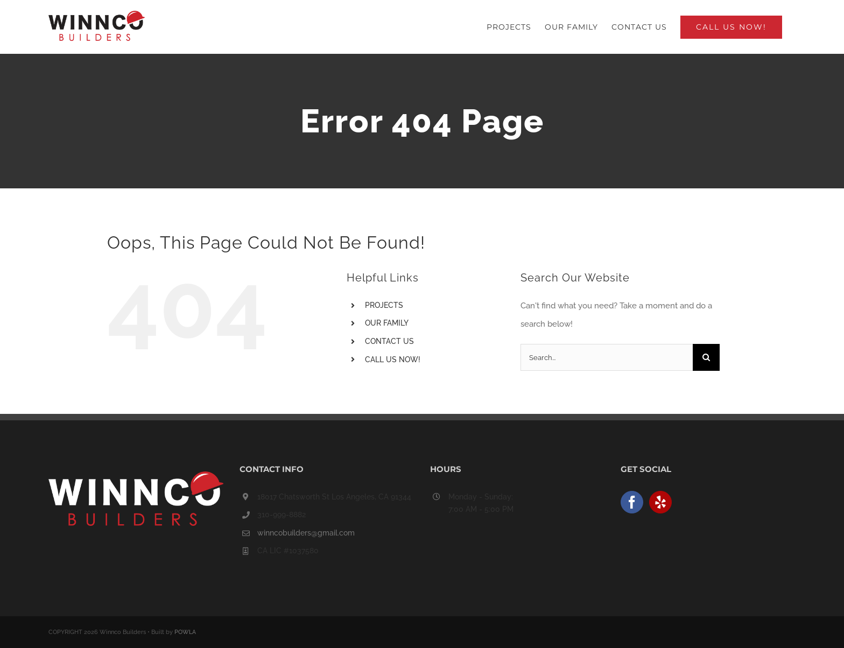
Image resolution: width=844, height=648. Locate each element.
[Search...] (607, 357)
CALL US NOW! (392, 359)
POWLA (185, 632)
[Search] (706, 357)
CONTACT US (389, 341)
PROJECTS (384, 305)
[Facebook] (632, 502)
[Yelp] (660, 502)
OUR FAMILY (387, 323)
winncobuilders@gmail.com (306, 533)
